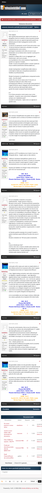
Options (37, 27)
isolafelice (4, 40)
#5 (39, 262)
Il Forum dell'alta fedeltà (9, 19)
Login (24, 13)
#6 (39, 323)
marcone (19, 433)
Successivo (36, 409)
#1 (39, 31)
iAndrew (24, 488)
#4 (39, 196)
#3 (39, 149)
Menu (4, 2)
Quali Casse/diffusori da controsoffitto (9, 456)
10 (27, 448)
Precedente (6, 409)
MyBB (11, 488)
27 (27, 440)
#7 (39, 361)
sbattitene (20, 425)
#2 (39, 112)
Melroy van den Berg (32, 488)
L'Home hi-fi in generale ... (30, 19)
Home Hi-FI (19, 19)
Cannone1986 (20, 440)
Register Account (35, 13)
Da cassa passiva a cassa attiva (8, 425)
